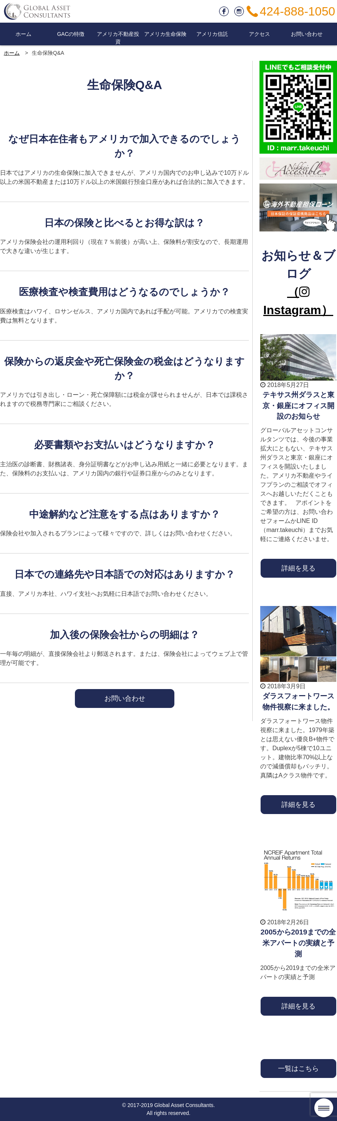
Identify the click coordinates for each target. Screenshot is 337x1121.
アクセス (259, 34)
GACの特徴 (70, 34)
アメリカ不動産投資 (118, 38)
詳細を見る (298, 568)
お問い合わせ (307, 34)
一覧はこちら (298, 1068)
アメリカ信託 (212, 34)
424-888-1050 (297, 11)
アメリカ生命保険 (165, 34)
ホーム (23, 34)
